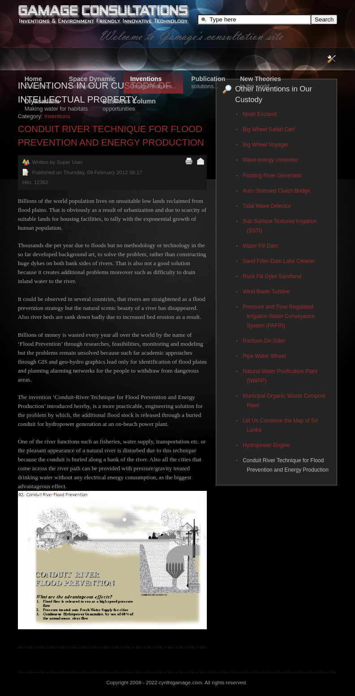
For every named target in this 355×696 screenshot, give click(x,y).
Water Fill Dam (260, 246)
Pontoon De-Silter (264, 341)
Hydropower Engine (266, 445)
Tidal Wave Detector (267, 206)
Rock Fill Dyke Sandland (272, 276)
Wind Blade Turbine (266, 291)
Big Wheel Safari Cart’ (269, 129)
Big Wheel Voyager (265, 145)
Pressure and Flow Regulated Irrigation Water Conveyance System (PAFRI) (279, 316)
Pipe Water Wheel (264, 356)
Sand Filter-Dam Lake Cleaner (279, 261)
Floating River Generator (272, 175)
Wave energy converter (270, 160)
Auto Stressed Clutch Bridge (276, 191)
